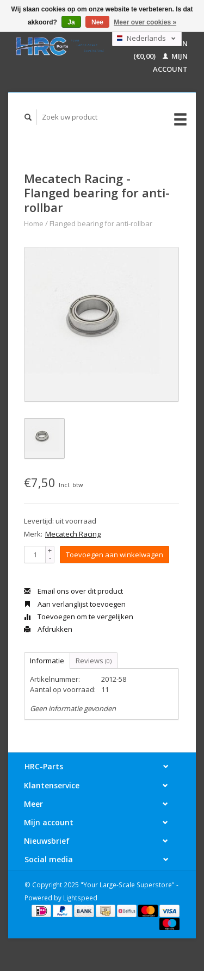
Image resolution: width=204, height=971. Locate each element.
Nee (97, 22)
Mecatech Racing (73, 534)
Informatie (47, 660)
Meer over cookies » (145, 22)
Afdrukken (48, 629)
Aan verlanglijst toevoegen (75, 604)
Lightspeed (80, 897)
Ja (71, 22)
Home (34, 223)
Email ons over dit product (73, 591)
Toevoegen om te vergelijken (78, 616)
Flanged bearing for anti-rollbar (101, 223)
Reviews (94, 660)
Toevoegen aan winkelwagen (114, 554)
